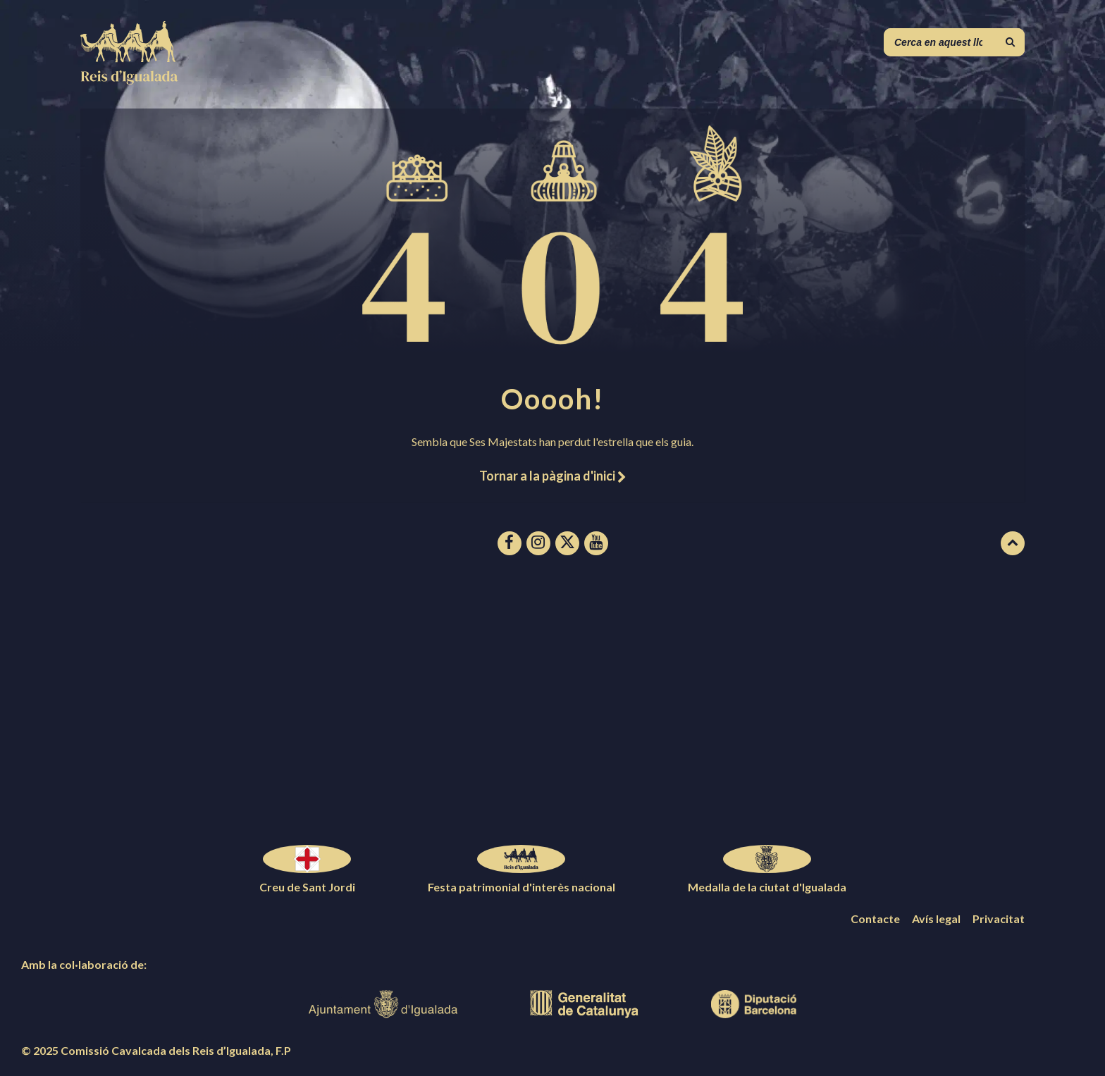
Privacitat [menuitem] (999, 918)
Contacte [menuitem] (875, 918)
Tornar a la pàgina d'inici (552, 475)
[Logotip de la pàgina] (129, 80)
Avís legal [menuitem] (936, 918)
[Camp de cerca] (954, 42)
